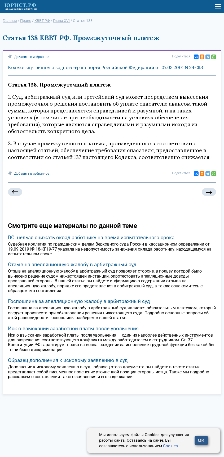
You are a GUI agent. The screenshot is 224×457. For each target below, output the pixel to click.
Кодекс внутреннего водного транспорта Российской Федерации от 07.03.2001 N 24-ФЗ (105, 67)
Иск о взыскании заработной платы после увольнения (73, 328)
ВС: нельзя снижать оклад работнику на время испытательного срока (91, 237)
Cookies (170, 446)
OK (201, 440)
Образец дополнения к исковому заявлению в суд (68, 360)
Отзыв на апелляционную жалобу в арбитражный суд (72, 264)
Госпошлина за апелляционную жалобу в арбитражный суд (79, 301)
